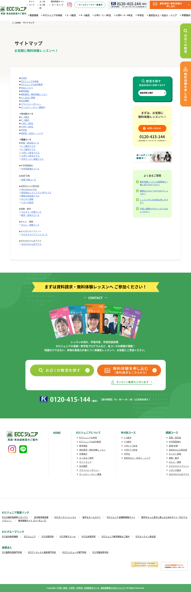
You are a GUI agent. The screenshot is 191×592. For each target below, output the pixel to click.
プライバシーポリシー (31, 103)
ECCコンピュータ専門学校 (74, 552)
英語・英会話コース (30, 142)
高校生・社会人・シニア (32, 133)
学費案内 (83, 453)
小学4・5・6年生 (124, 15)
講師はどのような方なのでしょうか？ (154, 192)
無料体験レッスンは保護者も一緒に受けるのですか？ (154, 183)
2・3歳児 (71, 15)
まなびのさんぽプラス (31, 244)
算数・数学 (174, 457)
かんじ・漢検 (175, 461)
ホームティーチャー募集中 (33, 107)
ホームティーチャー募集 (90, 474)
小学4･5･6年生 (131, 449)
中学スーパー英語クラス (32, 159)
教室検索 (34, 15)
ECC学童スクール (68, 536)
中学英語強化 (175, 441)
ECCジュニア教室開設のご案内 (116, 536)
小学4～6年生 (27, 126)
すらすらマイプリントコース (34, 234)
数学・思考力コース (30, 215)
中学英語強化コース (30, 168)
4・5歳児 (85, 15)
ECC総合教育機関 (10, 536)
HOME (24, 77)
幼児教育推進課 (41, 517)
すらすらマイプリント (179, 466)
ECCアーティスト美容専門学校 (42, 552)
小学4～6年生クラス (30, 155)
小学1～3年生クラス (30, 152)
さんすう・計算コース (31, 211)
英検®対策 (173, 445)
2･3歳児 (127, 437)
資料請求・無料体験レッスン (34, 94)
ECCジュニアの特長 (52, 15)
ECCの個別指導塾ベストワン (15, 517)
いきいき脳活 (27, 202)
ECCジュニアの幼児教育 (32, 84)
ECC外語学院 (48, 536)
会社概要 (25, 100)
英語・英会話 (175, 437)
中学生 (140, 15)
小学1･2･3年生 (131, 445)
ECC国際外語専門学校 (12, 552)
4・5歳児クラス (28, 149)
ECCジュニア (30, 536)
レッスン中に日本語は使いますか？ (154, 201)
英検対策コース (28, 179)
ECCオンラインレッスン (65, 517)
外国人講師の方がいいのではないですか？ (154, 210)
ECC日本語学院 (89, 536)
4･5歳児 (127, 441)
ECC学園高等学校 (100, 552)
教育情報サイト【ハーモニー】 (32, 520)
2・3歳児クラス (28, 146)
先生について (27, 87)
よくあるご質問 (42, 5)
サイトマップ (85, 461)
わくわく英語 (27, 199)
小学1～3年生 (27, 123)
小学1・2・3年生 (102, 15)
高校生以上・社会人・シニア (163, 15)
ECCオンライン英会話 (146, 536)
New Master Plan (29, 189)
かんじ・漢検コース (30, 224)
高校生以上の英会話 (178, 449)
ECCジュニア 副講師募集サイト (121, 517)
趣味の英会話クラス (30, 195)
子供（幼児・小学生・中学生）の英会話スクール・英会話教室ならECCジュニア (91, 588)
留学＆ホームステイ (91, 517)
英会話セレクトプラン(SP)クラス (36, 192)
